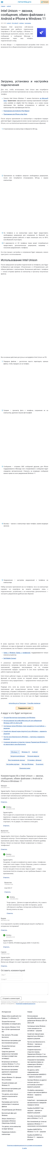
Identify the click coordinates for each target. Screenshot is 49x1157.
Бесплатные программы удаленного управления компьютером (10, 1072)
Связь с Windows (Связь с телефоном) (17, 653)
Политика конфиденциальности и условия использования (24, 1145)
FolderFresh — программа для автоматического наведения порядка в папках (37, 1102)
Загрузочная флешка (18, 756)
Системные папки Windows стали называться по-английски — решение (36, 1028)
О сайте (24, 1148)
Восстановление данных (16, 760)
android (9, 23)
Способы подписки (33, 703)
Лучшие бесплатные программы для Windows (19, 718)
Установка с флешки (34, 760)
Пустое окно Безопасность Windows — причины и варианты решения (36, 1044)
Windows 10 (26, 752)
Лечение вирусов (33, 756)
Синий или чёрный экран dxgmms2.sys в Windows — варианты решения (36, 1036)
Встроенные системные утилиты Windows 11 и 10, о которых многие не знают (11, 1064)
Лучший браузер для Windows (11, 1110)
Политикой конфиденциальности (25, 1003)
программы (28, 23)
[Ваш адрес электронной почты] (11, 979)
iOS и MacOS (15, 23)
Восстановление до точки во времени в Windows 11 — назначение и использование (37, 1124)
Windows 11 (15, 752)
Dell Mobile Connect (10, 658)
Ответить (4, 802)
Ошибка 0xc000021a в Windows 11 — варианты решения (35, 1137)
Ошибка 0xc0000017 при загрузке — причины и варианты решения (35, 1110)
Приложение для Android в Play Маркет (16, 111)
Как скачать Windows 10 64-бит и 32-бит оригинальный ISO (11, 1029)
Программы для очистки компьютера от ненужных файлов (10, 1104)
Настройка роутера (12, 764)
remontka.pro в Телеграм (17, 703)
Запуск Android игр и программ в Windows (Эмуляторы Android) (9, 1121)
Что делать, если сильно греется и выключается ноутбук (10, 1096)
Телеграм (44, 2)
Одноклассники (24, 768)
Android (34, 752)
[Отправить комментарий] (11, 998)
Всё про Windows (28, 764)
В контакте (39, 764)
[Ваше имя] (11, 975)
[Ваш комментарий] (24, 988)
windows (21, 23)
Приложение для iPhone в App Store (15, 114)
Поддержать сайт (24, 708)
